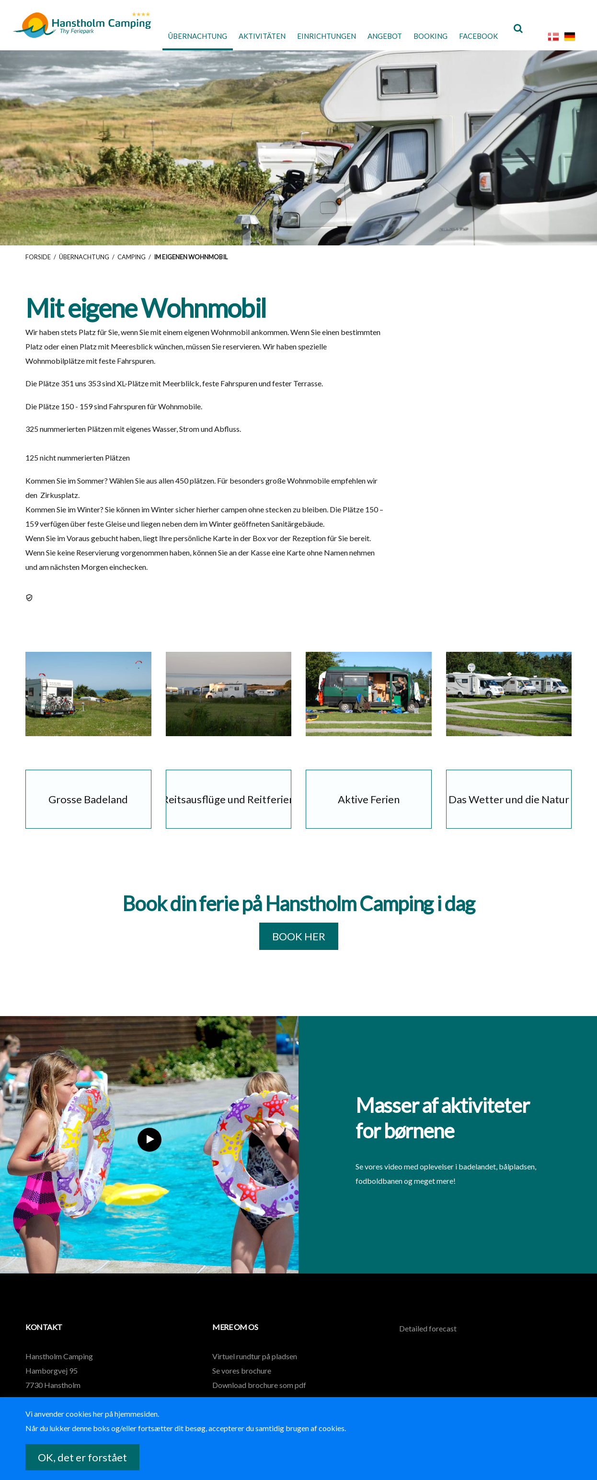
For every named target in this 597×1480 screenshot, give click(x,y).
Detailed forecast (428, 1336)
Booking (423, 35)
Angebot (374, 35)
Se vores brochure (241, 1378)
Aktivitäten (241, 35)
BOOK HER (298, 944)
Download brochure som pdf (259, 1392)
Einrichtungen (311, 35)
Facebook (474, 35)
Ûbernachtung (171, 35)
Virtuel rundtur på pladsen (254, 1363)
